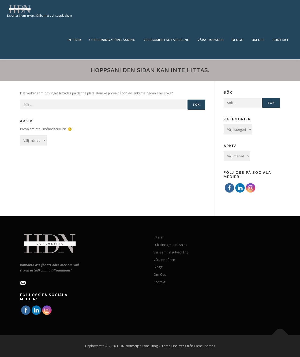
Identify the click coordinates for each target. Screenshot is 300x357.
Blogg (238, 40)
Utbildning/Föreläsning (112, 40)
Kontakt (281, 40)
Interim (74, 40)
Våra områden (211, 40)
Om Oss (258, 40)
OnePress (178, 346)
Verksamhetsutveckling (166, 40)
